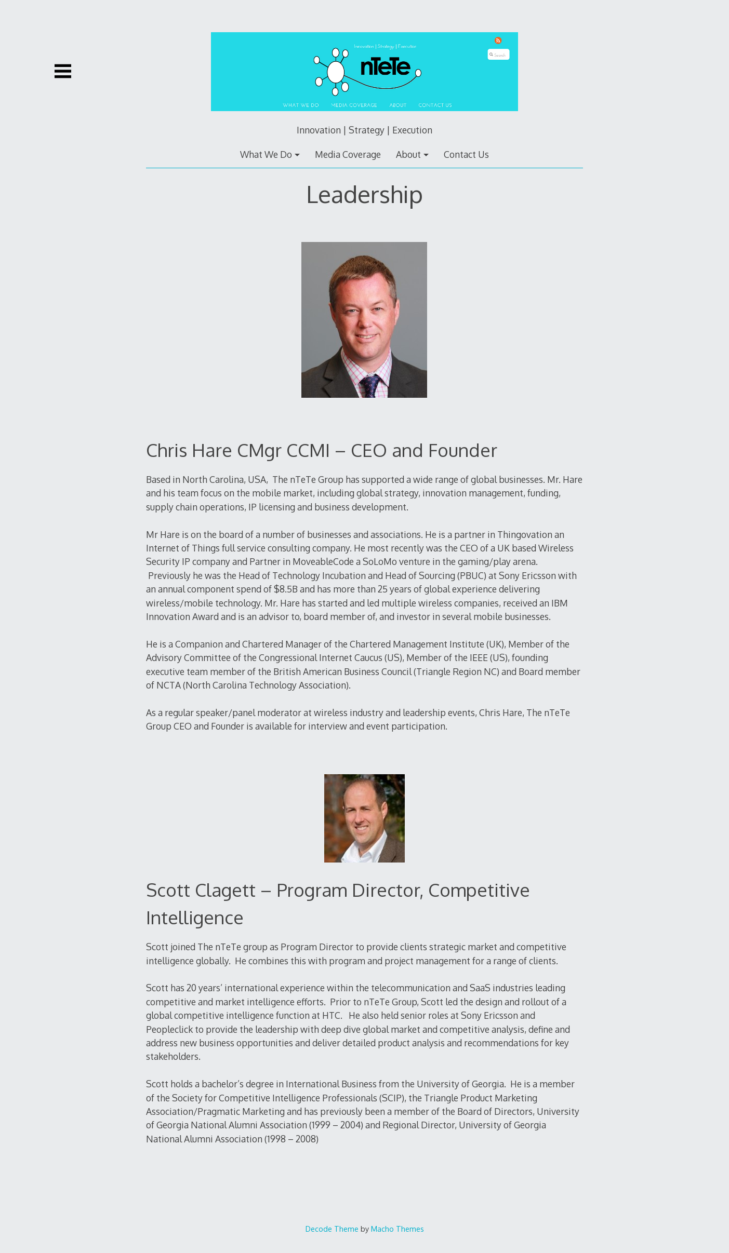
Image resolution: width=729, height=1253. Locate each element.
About (408, 154)
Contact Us (466, 154)
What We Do (266, 154)
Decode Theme (332, 1228)
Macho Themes (397, 1228)
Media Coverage (348, 154)
